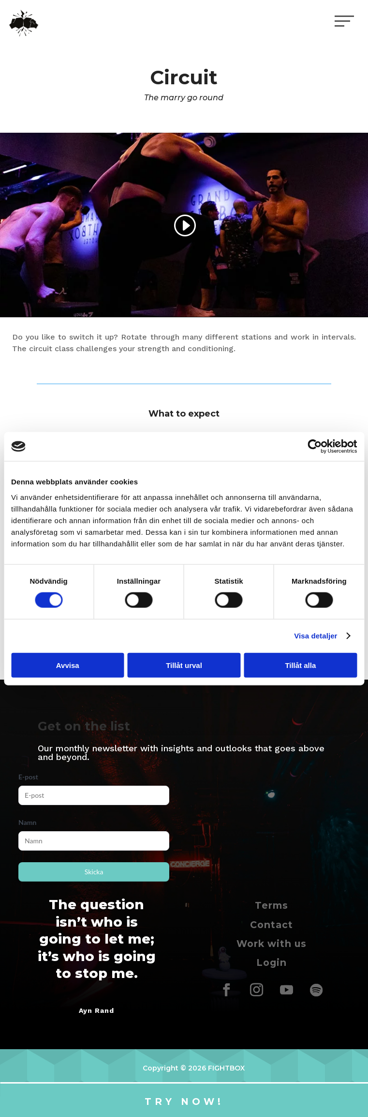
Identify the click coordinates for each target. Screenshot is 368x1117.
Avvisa (67, 665)
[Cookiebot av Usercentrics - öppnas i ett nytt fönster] (314, 446)
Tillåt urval (184, 665)
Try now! (184, 1101)
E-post (28, 777)
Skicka (94, 872)
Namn (27, 822)
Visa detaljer (315, 636)
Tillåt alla (300, 665)
